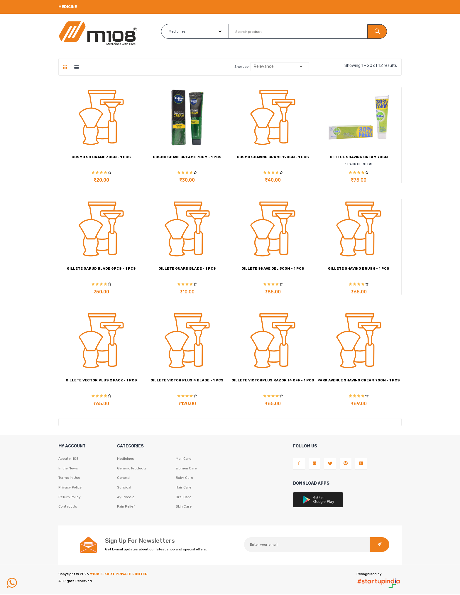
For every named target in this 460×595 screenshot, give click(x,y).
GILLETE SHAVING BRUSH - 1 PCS (358, 268)
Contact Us (67, 507)
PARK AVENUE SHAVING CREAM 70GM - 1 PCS (358, 380)
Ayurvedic (125, 498)
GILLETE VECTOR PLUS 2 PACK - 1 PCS (101, 380)
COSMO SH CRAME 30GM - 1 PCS (101, 157)
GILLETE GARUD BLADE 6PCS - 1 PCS (101, 268)
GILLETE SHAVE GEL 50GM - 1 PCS (272, 268)
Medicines (125, 459)
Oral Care (183, 498)
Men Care (183, 459)
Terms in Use (69, 478)
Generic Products (132, 468)
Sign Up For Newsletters (140, 541)
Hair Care (183, 488)
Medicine (67, 6)
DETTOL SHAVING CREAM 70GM (359, 157)
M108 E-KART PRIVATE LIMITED (118, 574)
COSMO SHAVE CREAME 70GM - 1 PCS (187, 157)
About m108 (68, 459)
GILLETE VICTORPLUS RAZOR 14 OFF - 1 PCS (272, 380)
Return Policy (69, 498)
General (123, 478)
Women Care (186, 468)
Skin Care (184, 507)
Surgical (124, 488)
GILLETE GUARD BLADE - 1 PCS (187, 268)
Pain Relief (126, 507)
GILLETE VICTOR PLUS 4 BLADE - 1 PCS (187, 380)
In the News (68, 468)
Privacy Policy (70, 488)
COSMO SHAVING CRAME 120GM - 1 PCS (273, 157)
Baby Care (184, 478)
